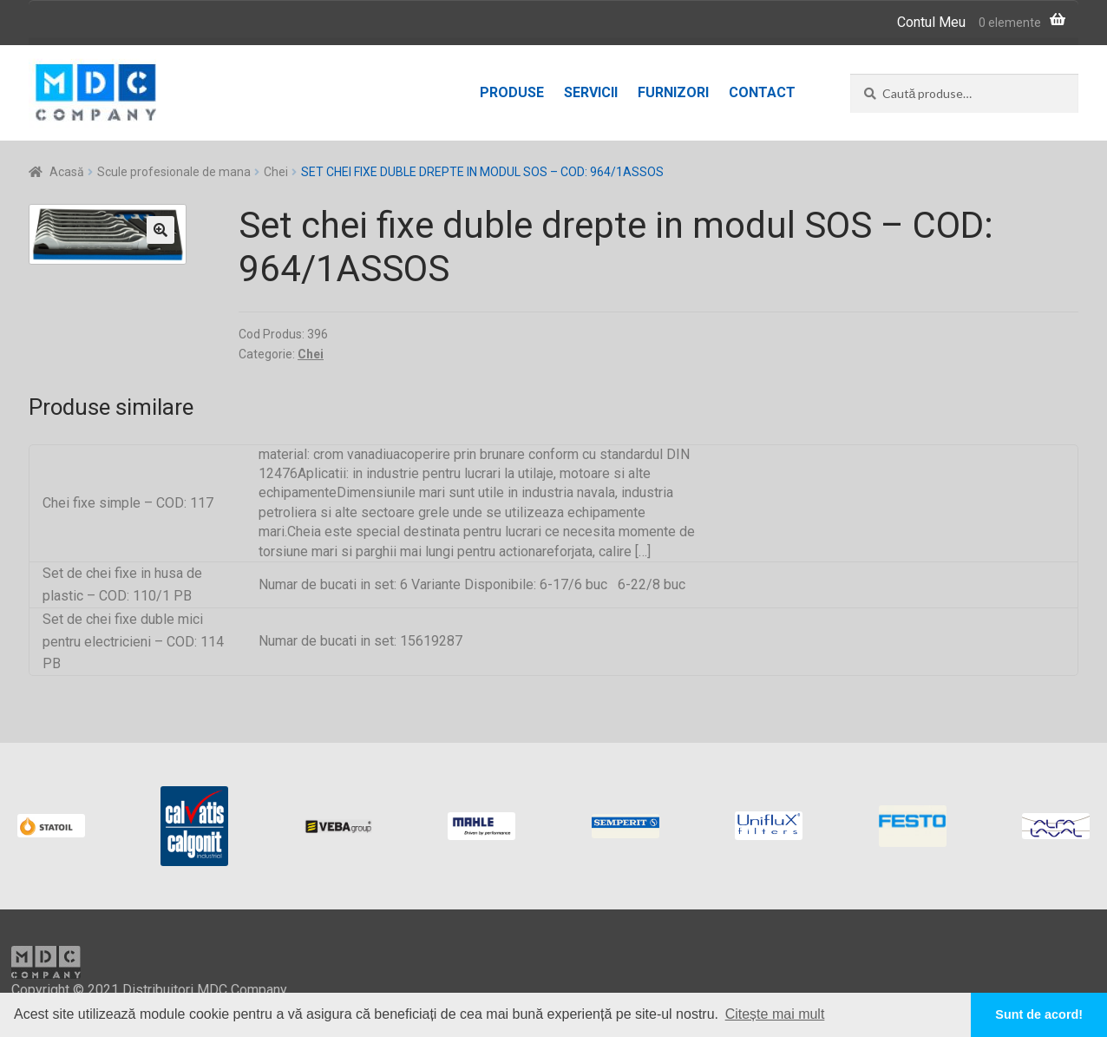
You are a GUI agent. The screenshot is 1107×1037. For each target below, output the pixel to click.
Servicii (591, 92)
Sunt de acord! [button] (1039, 1014)
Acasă (66, 172)
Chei (276, 172)
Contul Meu (931, 22)
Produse (512, 92)
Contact (762, 92)
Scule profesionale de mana (174, 172)
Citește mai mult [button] (775, 1014)
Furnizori (673, 92)
